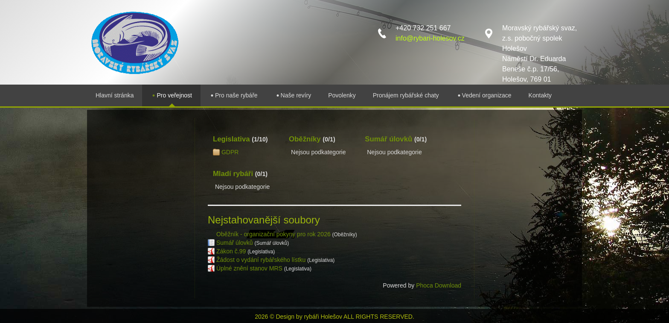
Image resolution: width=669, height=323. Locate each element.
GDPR (230, 152)
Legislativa (231, 139)
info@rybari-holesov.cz (430, 38)
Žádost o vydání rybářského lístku (260, 259)
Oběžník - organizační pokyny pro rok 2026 (273, 234)
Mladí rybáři (233, 174)
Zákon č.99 (231, 251)
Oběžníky (305, 139)
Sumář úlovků (388, 139)
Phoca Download (438, 285)
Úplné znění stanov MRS (249, 268)
